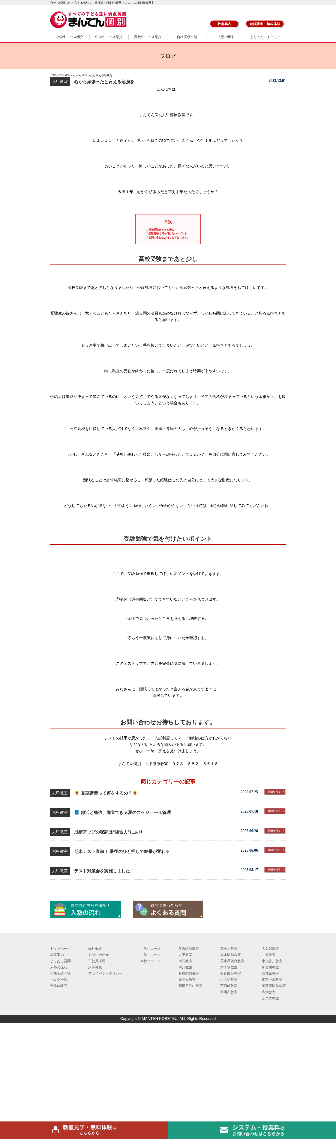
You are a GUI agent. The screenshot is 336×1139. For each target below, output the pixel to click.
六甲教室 (185, 955)
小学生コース (150, 948)
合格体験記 (58, 986)
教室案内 (57, 955)
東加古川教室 (272, 961)
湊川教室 (185, 967)
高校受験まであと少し (160, 229)
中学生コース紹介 (109, 37)
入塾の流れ (226, 37)
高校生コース (150, 961)
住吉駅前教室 (188, 948)
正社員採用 (96, 961)
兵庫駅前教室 (188, 973)
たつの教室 (270, 998)
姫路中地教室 (272, 979)
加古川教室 (270, 967)
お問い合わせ (98, 955)
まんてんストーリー (265, 37)
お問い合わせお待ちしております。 (168, 237)
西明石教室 (228, 992)
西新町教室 (228, 986)
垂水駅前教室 (230, 955)
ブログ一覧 (58, 979)
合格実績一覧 (187, 37)
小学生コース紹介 (69, 37)
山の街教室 (228, 979)
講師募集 (95, 967)
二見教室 (269, 955)
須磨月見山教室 (190, 986)
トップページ (60, 948)
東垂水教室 (228, 948)
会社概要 (95, 948)
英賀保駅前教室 (274, 986)
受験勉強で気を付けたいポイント (166, 233)
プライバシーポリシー (105, 973)
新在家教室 (270, 973)
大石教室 (185, 961)
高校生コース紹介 (148, 37)
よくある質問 (60, 961)
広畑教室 (269, 992)
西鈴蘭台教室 (230, 973)
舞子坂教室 (228, 967)
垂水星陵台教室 (232, 961)
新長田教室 (187, 979)
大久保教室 (270, 948)
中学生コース (150, 955)
